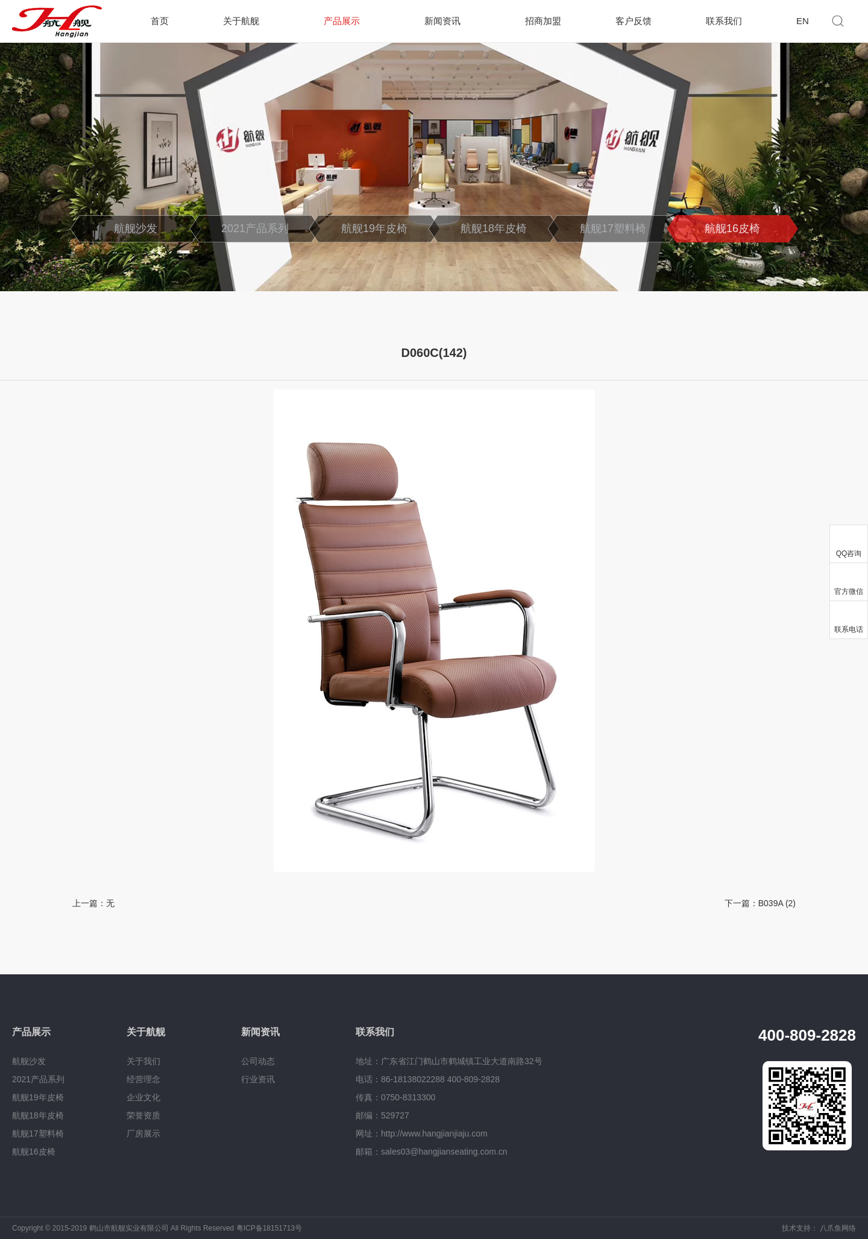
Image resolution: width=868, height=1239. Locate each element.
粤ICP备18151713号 (269, 1228)
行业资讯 (258, 1079)
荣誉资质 (143, 1115)
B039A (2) (777, 903)
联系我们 (724, 21)
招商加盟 (543, 21)
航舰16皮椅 (732, 228)
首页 (160, 21)
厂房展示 (143, 1133)
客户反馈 (633, 21)
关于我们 (143, 1061)
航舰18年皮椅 (494, 228)
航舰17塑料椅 (613, 228)
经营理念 (143, 1079)
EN (802, 21)
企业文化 (143, 1097)
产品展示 (342, 21)
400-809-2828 (807, 1035)
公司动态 (258, 1061)
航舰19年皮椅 (374, 228)
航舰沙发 (135, 228)
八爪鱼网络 (838, 1228)
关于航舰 (241, 21)
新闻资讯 (442, 21)
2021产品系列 (255, 228)
